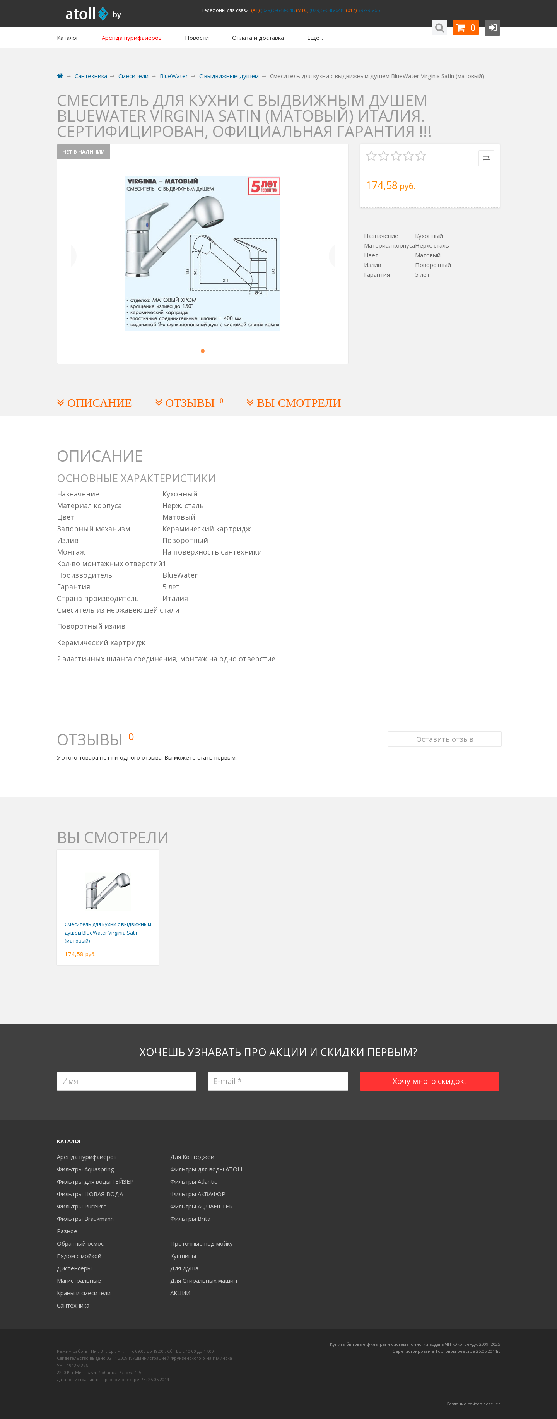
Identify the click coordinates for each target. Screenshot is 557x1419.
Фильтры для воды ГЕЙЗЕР (95, 1181)
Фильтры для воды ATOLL (207, 1169)
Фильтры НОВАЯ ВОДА (90, 1194)
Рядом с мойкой (79, 1256)
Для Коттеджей (192, 1157)
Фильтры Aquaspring (85, 1169)
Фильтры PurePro (82, 1206)
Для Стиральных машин (203, 1280)
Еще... (315, 37)
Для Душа (184, 1268)
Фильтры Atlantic (193, 1181)
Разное (67, 1231)
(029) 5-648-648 (325, 10)
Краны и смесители (84, 1293)
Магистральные (79, 1280)
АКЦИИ (180, 1293)
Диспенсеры (74, 1268)
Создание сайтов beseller (473, 1404)
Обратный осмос (80, 1243)
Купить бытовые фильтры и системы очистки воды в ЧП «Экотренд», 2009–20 (412, 1344)
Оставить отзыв (443, 730)
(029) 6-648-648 (277, 10)
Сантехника (73, 1305)
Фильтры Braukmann (85, 1218)
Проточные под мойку (201, 1243)
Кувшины (183, 1256)
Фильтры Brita (190, 1218)
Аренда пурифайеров (87, 1157)
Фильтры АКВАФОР (198, 1194)
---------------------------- (202, 1231)
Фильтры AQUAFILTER (201, 1206)
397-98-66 (368, 10)
